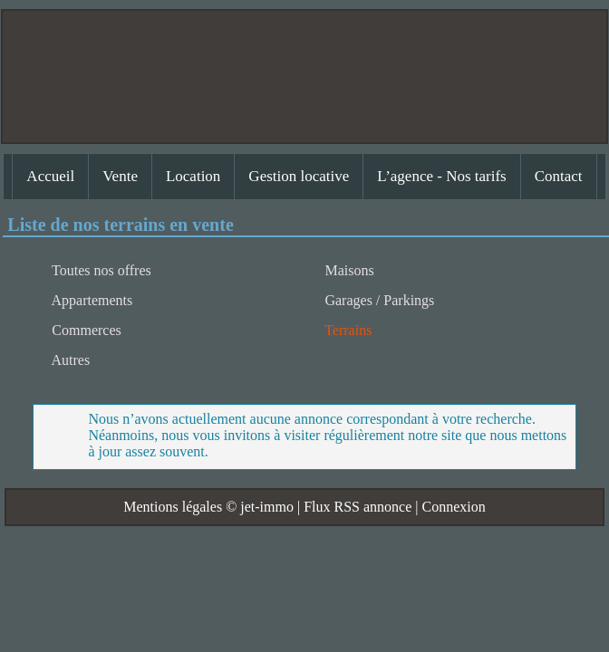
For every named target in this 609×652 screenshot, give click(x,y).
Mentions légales (172, 506)
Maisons (347, 270)
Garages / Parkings (377, 300)
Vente (120, 176)
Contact (559, 176)
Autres (69, 360)
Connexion (453, 506)
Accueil (50, 176)
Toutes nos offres (99, 270)
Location (193, 176)
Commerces (84, 330)
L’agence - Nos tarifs (441, 176)
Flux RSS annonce (357, 506)
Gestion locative (298, 176)
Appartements (90, 300)
